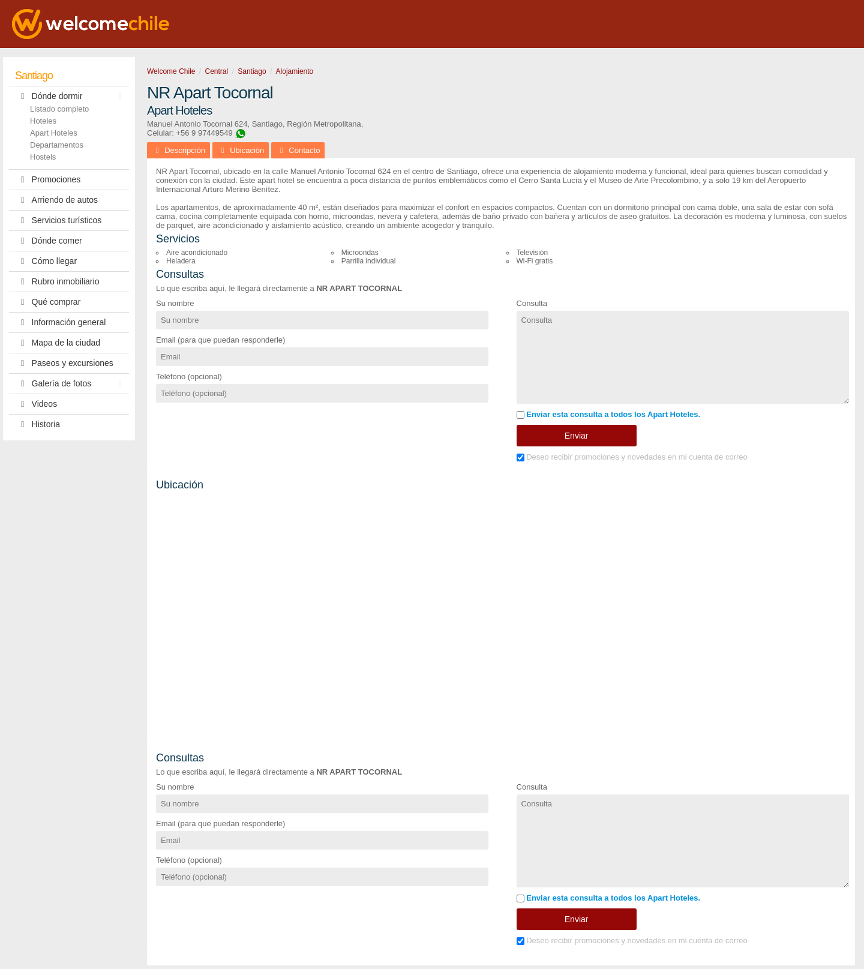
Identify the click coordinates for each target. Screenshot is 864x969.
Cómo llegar (46, 261)
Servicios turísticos (58, 220)
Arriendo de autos (56, 200)
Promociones (47, 179)
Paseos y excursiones (64, 363)
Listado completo (59, 108)
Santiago (34, 76)
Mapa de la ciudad (57, 343)
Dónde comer (48, 241)
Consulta (532, 303)
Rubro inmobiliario (57, 281)
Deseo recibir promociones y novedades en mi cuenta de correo (632, 456)
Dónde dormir (71, 96)
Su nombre (175, 303)
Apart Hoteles (53, 132)
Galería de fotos (71, 383)
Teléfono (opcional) (189, 376)
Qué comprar (47, 302)
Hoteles (43, 120)
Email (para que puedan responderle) (220, 339)
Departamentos (56, 144)
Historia (37, 424)
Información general (60, 322)
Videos (36, 404)
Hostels (43, 156)
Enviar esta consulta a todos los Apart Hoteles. (609, 414)
